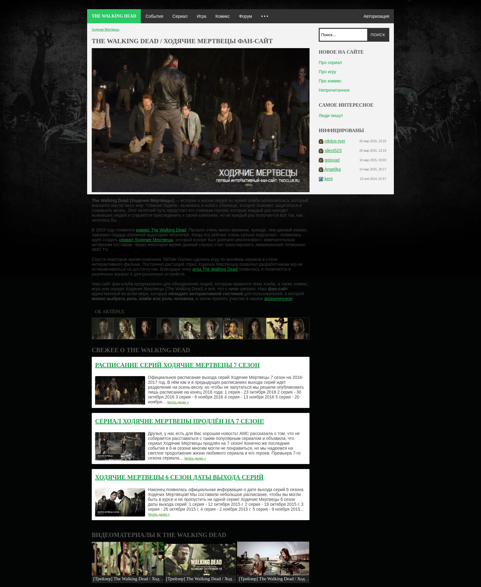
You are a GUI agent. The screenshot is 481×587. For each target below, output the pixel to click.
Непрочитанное (334, 90)
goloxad (332, 160)
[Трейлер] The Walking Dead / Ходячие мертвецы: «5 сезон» (224, 578)
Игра (201, 16)
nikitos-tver (335, 141)
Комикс (222, 16)
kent (329, 178)
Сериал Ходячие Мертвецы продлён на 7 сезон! (179, 421)
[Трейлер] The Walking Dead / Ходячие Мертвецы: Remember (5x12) (159, 578)
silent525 (333, 150)
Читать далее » (178, 402)
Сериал (179, 16)
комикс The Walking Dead (161, 229)
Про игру (327, 71)
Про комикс (330, 80)
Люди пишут (331, 115)
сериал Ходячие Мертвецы (146, 239)
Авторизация (376, 16)
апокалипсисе (278, 298)
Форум (245, 16)
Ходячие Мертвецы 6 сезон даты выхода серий (179, 477)
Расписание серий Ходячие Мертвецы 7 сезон (177, 365)
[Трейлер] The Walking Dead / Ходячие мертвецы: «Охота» (295, 578)
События (154, 16)
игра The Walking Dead (215, 269)
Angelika (332, 169)
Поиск (378, 34)
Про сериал (330, 62)
